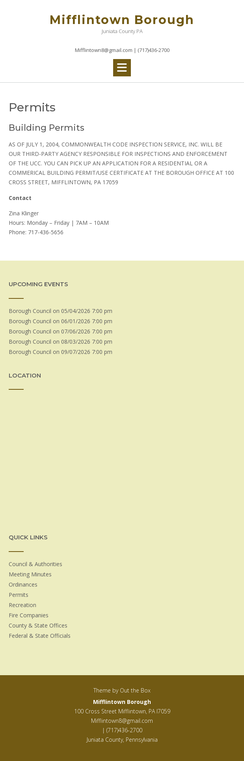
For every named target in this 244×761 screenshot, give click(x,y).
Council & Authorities (35, 564)
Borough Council (30, 311)
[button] (122, 67)
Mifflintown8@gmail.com (122, 720)
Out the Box (135, 690)
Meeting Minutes (30, 574)
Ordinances (23, 584)
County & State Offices (38, 625)
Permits (18, 594)
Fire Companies (28, 615)
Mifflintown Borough (122, 20)
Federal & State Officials (40, 635)
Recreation (22, 605)
